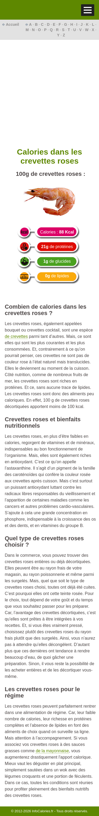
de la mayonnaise (52, 751)
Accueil (12, 24)
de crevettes (16, 336)
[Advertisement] (49, 92)
